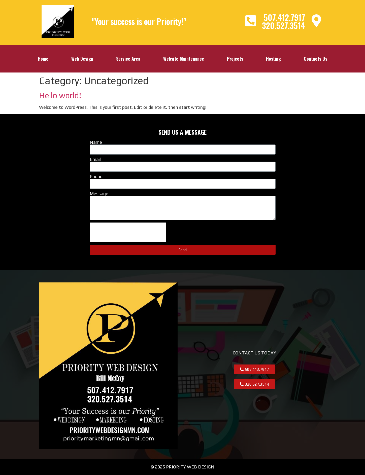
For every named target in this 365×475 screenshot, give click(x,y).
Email (95, 159)
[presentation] (128, 232)
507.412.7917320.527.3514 (283, 21)
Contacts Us (315, 58)
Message (99, 193)
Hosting (273, 58)
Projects (235, 58)
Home (43, 58)
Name (96, 142)
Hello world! (60, 95)
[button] (254, 369)
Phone (96, 176)
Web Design (82, 58)
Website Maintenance (183, 58)
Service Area (128, 58)
